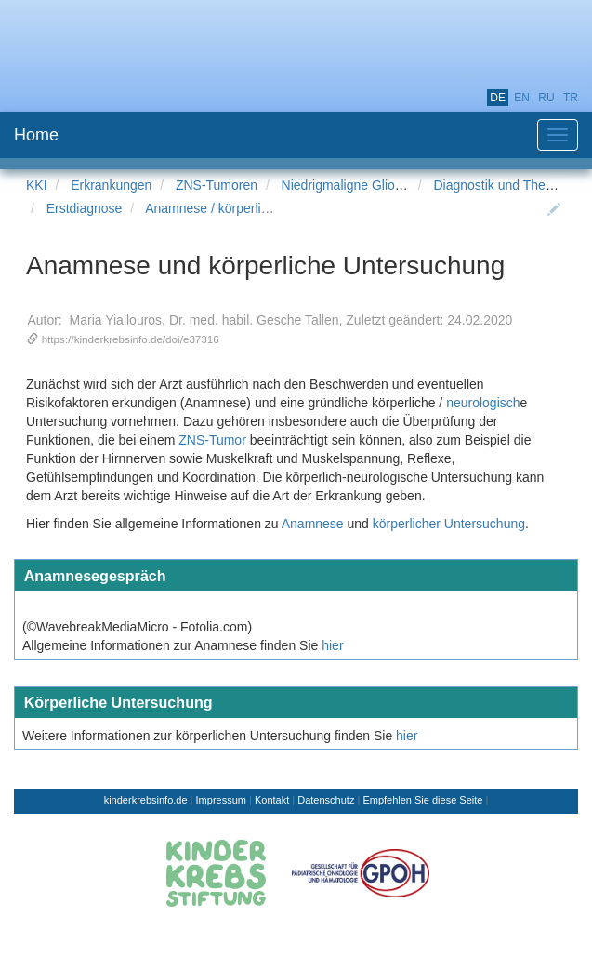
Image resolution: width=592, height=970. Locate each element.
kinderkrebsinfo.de (146, 799)
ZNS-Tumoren (216, 185)
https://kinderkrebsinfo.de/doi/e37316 (130, 339)
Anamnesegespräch (95, 575)
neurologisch (483, 402)
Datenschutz (325, 799)
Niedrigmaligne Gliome (348, 185)
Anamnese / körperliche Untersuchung (255, 208)
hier (332, 645)
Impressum (221, 799)
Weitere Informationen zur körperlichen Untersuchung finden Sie (207, 735)
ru (546, 97)
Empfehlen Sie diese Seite (422, 799)
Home (36, 135)
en (522, 97)
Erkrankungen (111, 185)
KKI (36, 185)
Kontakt (272, 799)
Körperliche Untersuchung (118, 702)
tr (570, 97)
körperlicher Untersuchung (449, 523)
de (498, 97)
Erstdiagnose (84, 208)
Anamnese (313, 523)
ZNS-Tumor (212, 439)
